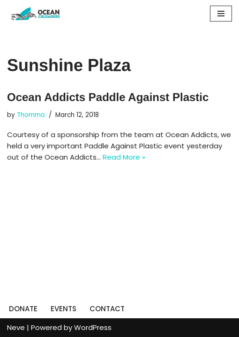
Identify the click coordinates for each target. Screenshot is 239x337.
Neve (16, 327)
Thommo (31, 114)
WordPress (93, 327)
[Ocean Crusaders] (35, 14)
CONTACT (107, 309)
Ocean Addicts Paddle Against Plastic (108, 97)
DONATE (23, 309)
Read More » (124, 157)
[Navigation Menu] (221, 14)
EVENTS (63, 309)
